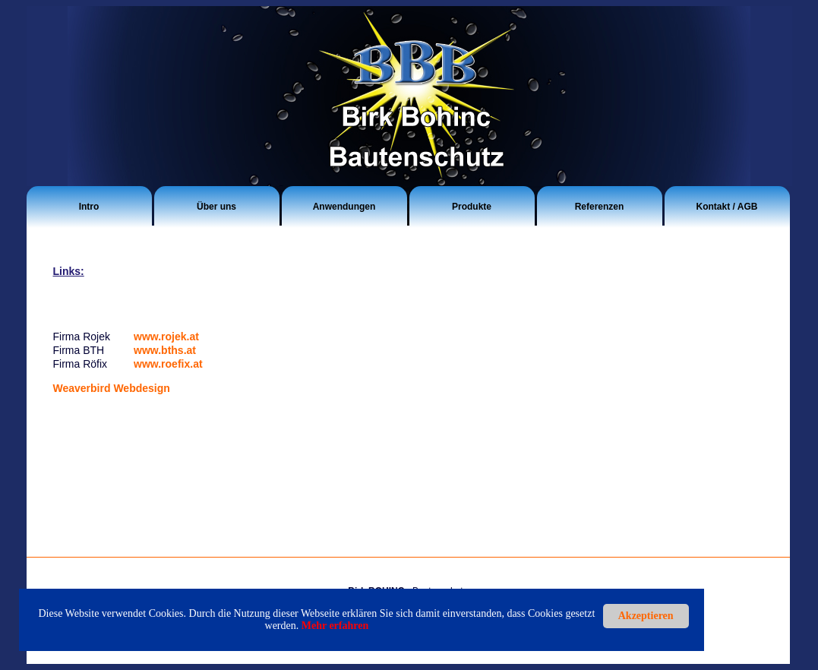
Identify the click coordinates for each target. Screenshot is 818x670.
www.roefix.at (168, 364)
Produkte (471, 206)
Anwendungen (344, 206)
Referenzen (599, 206)
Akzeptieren (646, 615)
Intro (89, 206)
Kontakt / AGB (727, 206)
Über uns (216, 206)
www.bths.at (165, 350)
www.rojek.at (166, 336)
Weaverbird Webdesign (111, 388)
